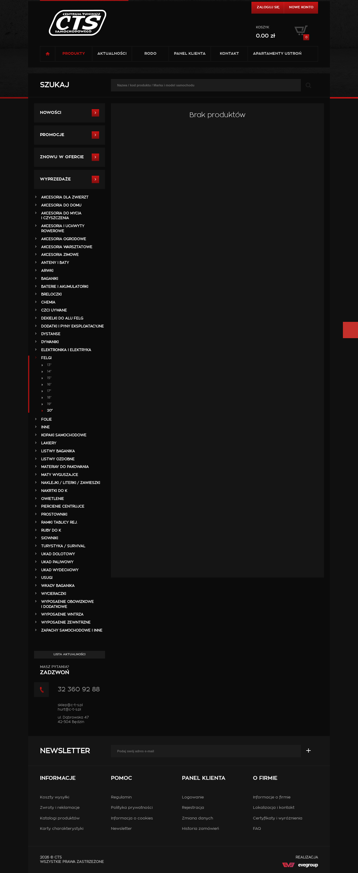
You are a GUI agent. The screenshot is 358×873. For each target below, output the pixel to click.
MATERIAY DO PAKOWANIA (65, 467)
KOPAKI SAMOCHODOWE (63, 435)
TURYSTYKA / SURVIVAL (63, 546)
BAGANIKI (49, 278)
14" (49, 371)
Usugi (46, 578)
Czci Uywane (54, 310)
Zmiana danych (197, 818)
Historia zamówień (200, 829)
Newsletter (65, 751)
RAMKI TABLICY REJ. (59, 522)
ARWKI (47, 270)
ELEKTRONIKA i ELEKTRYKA (66, 350)
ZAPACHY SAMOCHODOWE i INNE (71, 630)
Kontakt (229, 54)
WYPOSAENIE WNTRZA (62, 614)
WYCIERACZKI (53, 594)
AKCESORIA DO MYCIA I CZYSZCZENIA (61, 216)
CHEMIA (48, 302)
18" (49, 397)
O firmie (265, 778)
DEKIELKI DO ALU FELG (62, 318)
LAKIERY (48, 443)
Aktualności (112, 54)
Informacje (58, 778)
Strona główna (47, 53)
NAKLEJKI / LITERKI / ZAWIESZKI (70, 483)
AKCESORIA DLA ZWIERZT (64, 197)
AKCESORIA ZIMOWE (60, 254)
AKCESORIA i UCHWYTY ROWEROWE (62, 228)
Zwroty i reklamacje (60, 808)
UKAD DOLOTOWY (58, 554)
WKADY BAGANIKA (58, 586)
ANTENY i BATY (55, 262)
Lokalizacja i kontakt (273, 808)
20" (50, 410)
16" (49, 384)
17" (49, 391)
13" (49, 365)
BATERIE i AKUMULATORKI (64, 286)
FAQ (257, 829)
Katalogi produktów (60, 818)
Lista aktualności (70, 654)
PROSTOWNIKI (54, 514)
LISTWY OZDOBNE (58, 459)
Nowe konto (301, 7)
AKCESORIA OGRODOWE (63, 239)
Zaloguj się (268, 7)
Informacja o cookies (132, 818)
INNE (45, 427)
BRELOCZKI (51, 294)
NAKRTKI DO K (54, 491)
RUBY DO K (51, 530)
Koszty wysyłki (54, 797)
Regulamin (121, 797)
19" (49, 404)
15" (49, 378)
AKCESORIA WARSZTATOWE (66, 247)
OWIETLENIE (52, 499)
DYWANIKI (50, 342)
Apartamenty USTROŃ (277, 54)
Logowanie (193, 797)
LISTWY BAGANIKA (58, 451)
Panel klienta (190, 54)
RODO (150, 54)
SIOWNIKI (49, 538)
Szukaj (54, 85)
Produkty (73, 54)
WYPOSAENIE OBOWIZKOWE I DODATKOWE (67, 604)
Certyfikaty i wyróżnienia (277, 818)
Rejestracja (193, 808)
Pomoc (121, 778)
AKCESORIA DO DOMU (61, 205)
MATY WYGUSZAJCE (59, 475)
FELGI (46, 358)
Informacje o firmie (272, 797)
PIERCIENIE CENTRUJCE (62, 506)
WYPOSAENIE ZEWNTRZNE (66, 622)
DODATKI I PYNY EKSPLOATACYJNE (72, 326)
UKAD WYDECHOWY (59, 570)
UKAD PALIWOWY (57, 562)
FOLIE (46, 419)
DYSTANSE (50, 334)
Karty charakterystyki (61, 829)
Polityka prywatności (132, 808)
